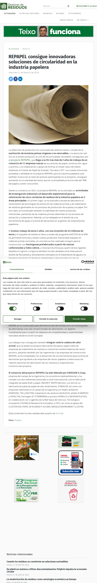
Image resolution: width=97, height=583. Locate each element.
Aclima (59, 413)
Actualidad (10, 13)
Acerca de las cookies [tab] (80, 269)
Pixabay (17, 420)
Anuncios (47, 13)
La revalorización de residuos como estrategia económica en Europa (41, 579)
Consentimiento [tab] (17, 269)
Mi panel (60, 13)
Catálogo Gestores (29, 13)
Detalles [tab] (48, 269)
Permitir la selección (48, 319)
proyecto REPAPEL (20, 160)
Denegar (18, 319)
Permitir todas (79, 319)
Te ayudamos (74, 13)
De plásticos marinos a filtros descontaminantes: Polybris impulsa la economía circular (47, 570)
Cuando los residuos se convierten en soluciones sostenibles (37, 561)
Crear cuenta (66, 20)
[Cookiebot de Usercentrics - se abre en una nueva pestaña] (83, 262)
